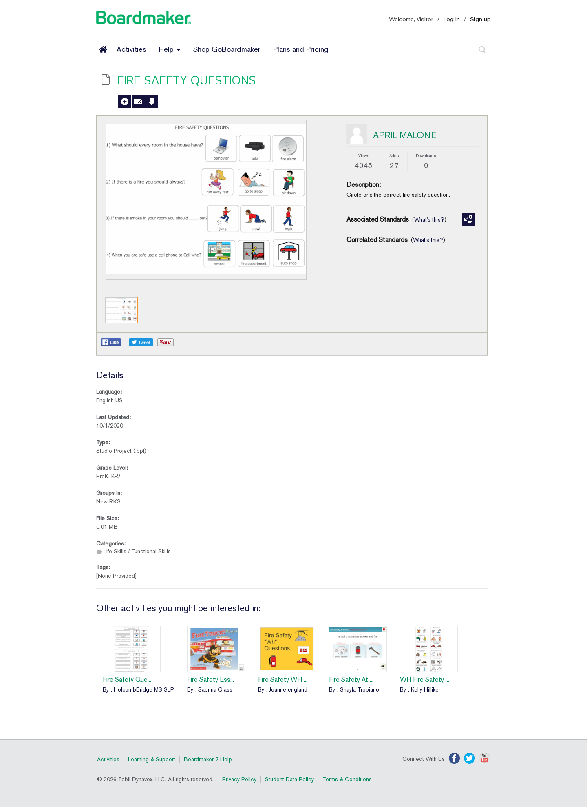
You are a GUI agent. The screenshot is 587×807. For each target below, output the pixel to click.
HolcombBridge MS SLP (144, 689)
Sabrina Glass (215, 689)
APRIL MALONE (405, 135)
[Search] (482, 49)
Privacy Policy (239, 779)
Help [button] (170, 49)
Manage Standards (468, 219)
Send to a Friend (138, 101)
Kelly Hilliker (425, 689)
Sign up (480, 19)
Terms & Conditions (347, 779)
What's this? (429, 219)
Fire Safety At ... (351, 679)
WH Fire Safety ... (424, 679)
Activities (131, 49)
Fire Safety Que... (127, 679)
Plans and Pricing (300, 49)
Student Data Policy (289, 779)
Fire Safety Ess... (210, 679)
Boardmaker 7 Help (208, 759)
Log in (452, 19)
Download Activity (151, 101)
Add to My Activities (124, 101)
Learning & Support (151, 759)
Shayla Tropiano (359, 689)
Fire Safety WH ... (282, 679)
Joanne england (288, 689)
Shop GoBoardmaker (226, 49)
